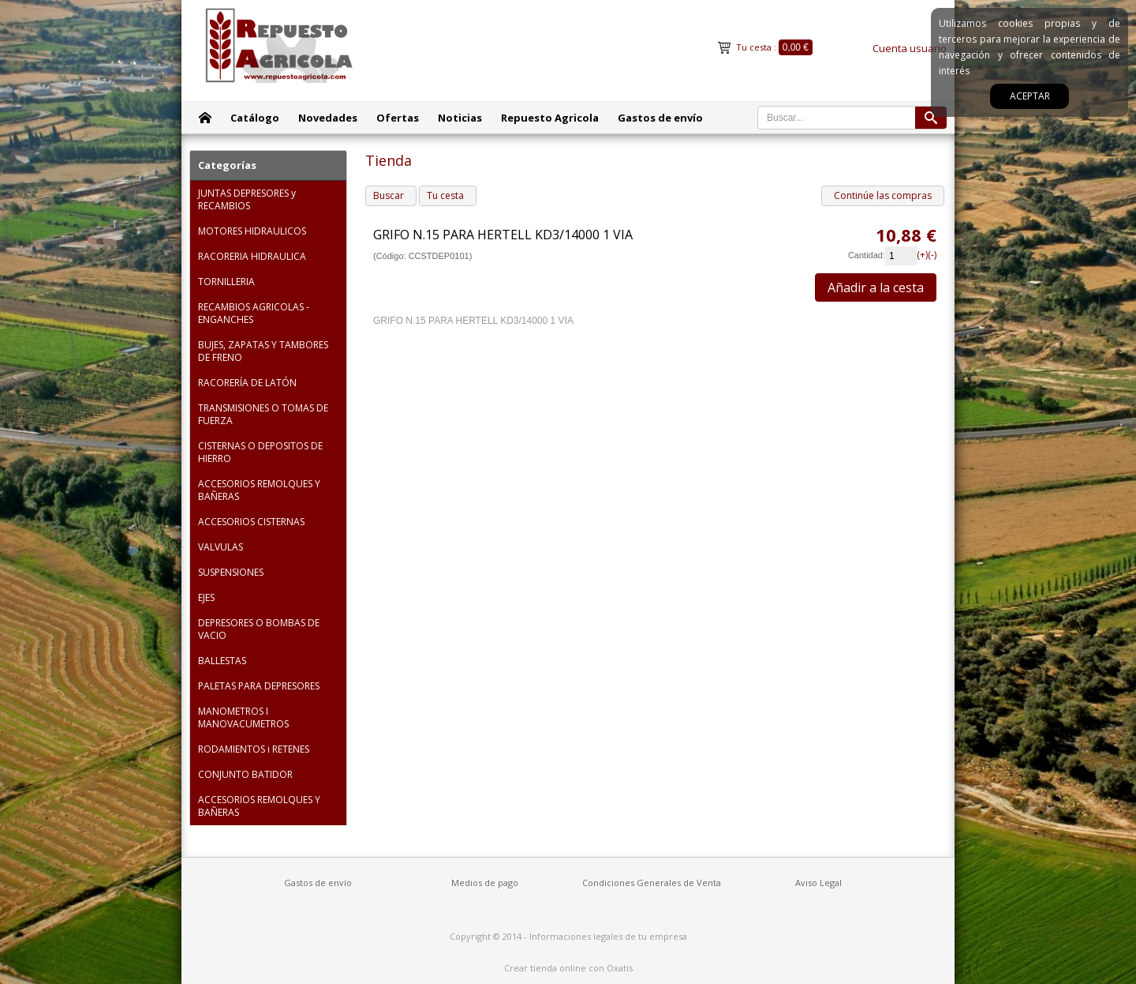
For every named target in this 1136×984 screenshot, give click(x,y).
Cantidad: (866, 255)
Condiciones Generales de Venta (651, 882)
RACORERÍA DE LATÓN (247, 382)
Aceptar (1030, 96)
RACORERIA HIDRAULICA (252, 256)
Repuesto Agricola (550, 118)
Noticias (460, 118)
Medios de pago (484, 882)
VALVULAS (220, 547)
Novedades (327, 118)
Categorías (227, 165)
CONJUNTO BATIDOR (245, 774)
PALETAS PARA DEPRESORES (259, 686)
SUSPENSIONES (230, 572)
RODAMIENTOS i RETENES (253, 749)
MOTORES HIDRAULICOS (252, 231)
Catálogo (254, 118)
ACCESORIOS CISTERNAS (251, 521)
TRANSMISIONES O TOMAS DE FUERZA (263, 414)
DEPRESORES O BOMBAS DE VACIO (259, 629)
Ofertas (397, 118)
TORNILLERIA (226, 281)
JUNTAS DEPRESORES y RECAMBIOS (247, 199)
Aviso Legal (818, 882)
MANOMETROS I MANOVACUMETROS (243, 717)
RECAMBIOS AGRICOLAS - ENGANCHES (253, 313)
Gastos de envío (660, 118)
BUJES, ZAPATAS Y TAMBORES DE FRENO (263, 351)
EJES (206, 597)
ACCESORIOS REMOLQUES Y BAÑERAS (259, 490)
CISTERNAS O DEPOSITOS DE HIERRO (260, 452)
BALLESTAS (222, 660)
